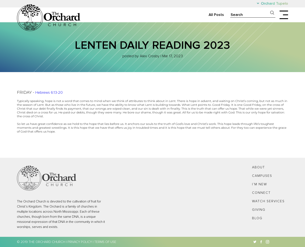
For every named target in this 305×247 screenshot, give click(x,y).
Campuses (262, 175)
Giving (258, 209)
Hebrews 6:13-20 (49, 93)
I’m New (259, 184)
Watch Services (268, 201)
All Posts (216, 15)
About (258, 167)
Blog (257, 218)
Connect (261, 192)
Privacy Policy (80, 242)
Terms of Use (105, 242)
